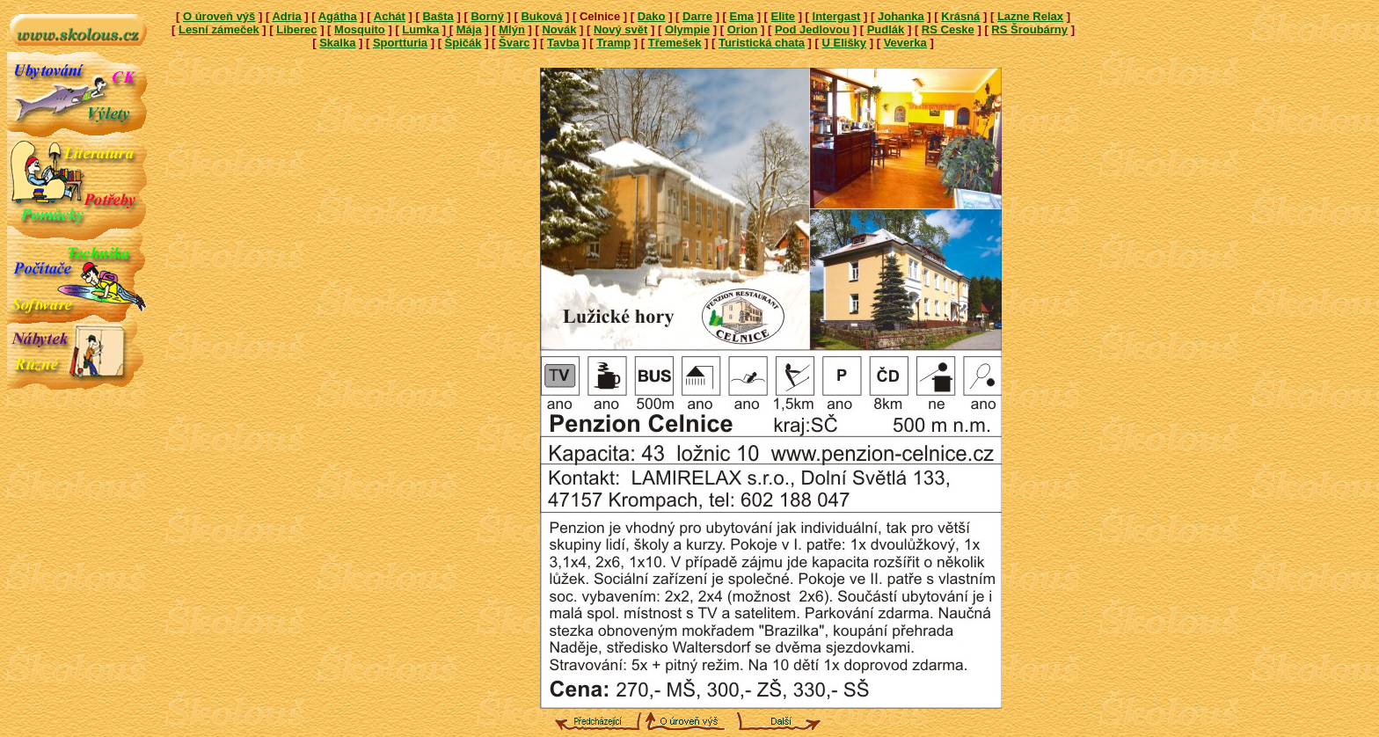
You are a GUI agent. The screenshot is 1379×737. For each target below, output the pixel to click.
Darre (697, 16)
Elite (783, 16)
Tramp (613, 42)
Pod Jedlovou (812, 29)
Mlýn (512, 29)
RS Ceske (948, 29)
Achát (389, 16)
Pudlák (886, 29)
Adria (286, 16)
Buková (541, 16)
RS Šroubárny (1029, 29)
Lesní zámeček (219, 29)
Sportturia (400, 42)
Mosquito (359, 29)
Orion (742, 29)
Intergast (837, 16)
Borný (487, 16)
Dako (652, 16)
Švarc (514, 42)
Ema (742, 16)
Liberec (296, 29)
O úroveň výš (219, 16)
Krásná (960, 16)
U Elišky (844, 42)
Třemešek (675, 42)
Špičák (463, 42)
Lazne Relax (1030, 16)
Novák (559, 29)
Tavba (563, 42)
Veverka (905, 42)
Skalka (337, 42)
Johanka (901, 16)
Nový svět (620, 29)
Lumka (420, 29)
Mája (469, 29)
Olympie (687, 29)
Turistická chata (762, 42)
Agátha (337, 16)
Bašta (437, 16)
